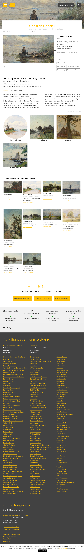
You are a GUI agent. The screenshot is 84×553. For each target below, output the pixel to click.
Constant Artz (34, 357)
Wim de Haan (61, 416)
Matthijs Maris (8, 432)
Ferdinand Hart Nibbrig (38, 408)
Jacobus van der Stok (10, 480)
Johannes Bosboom (9, 364)
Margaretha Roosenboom (11, 458)
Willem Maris (7, 434)
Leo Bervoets (61, 379)
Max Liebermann (35, 432)
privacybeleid (63, 548)
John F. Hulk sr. (8, 383)
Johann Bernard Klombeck (12, 405)
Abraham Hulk (8, 381)
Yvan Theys (60, 467)
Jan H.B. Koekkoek (9, 414)
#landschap (61, 70)
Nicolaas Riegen (8, 443)
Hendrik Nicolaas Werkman (66, 482)
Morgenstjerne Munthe (38, 449)
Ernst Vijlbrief (61, 469)
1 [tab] (26, 64)
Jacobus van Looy (35, 443)
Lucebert (60, 443)
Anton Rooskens (62, 463)
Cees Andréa (61, 359)
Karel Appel (61, 366)
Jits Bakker (33, 366)
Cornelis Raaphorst (36, 456)
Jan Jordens (60, 432)
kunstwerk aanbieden (11, 529)
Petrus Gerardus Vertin (11, 487)
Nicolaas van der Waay (37, 482)
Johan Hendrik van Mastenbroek (40, 447)
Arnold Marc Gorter (36, 401)
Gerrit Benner (61, 375)
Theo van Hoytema (36, 421)
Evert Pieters (34, 452)
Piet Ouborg (61, 456)
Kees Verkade (34, 474)
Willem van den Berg (37, 368)
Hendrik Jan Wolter (36, 489)
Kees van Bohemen (63, 388)
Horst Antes (61, 361)
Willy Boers (60, 383)
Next (55, 50)
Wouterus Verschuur (10, 485)
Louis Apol (6, 359)
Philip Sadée (7, 460)
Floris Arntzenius (35, 359)
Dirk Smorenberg (36, 465)
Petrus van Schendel (10, 467)
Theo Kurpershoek (63, 436)
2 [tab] (29, 64)
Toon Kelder (34, 427)
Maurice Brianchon (63, 392)
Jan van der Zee (62, 491)
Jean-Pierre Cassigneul (37, 383)
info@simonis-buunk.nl (10, 522)
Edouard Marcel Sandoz (38, 458)
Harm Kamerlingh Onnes (38, 425)
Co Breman (33, 381)
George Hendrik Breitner (38, 379)
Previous (2, 50)
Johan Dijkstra (61, 403)
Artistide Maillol (35, 434)
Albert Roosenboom (10, 454)
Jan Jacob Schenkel (9, 469)
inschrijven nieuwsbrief (11, 527)
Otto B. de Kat (61, 434)
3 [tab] (31, 64)
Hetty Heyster (35, 414)
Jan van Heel (61, 421)
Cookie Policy (7, 539)
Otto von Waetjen (63, 476)
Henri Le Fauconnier (63, 410)
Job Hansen (60, 419)
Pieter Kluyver (8, 408)
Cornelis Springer (9, 478)
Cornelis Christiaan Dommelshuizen (15, 368)
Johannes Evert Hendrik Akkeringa (14, 357)
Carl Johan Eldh (35, 390)
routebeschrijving (61, 299)
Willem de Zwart (36, 493)
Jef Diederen (61, 405)
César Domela (61, 408)
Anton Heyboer (62, 425)
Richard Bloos (34, 372)
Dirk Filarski (34, 397)
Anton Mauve (7, 436)
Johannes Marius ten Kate (11, 397)
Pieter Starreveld (36, 467)
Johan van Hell (35, 412)
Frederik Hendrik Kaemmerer (40, 445)
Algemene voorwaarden (11, 535)
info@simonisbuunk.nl (22, 299)
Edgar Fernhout (35, 394)
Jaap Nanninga (61, 452)
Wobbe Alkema (62, 357)
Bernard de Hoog (36, 416)
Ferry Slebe (60, 465)
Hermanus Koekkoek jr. (11, 419)
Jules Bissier (61, 381)
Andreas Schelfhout (10, 465)
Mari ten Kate (7, 394)
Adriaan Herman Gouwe (65, 414)
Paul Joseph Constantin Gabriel (13, 377)
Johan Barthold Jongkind (11, 388)
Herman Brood (61, 394)
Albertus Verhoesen (10, 482)
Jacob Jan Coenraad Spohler (12, 476)
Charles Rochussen (9, 445)
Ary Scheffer (7, 463)
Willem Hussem (62, 430)
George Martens (62, 445)
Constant (60, 399)
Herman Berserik (62, 377)
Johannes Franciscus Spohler (12, 471)
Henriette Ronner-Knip (11, 452)
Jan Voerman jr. (35, 476)
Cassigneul (60, 397)
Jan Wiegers (61, 487)
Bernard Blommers (9, 366)
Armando (60, 368)
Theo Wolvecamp (62, 489)
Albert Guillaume (36, 403)
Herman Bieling (35, 370)
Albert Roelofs (8, 447)
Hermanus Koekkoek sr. (11, 416)
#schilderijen (61, 66)
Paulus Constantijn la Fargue (13, 375)
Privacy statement (9, 537)
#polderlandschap (73, 70)
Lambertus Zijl (35, 491)
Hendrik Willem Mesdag (11, 438)
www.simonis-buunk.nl (10, 520)
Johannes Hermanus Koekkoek (13, 412)
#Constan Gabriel (63, 63)
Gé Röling (60, 460)
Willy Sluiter (34, 460)
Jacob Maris (7, 430)
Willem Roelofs (8, 449)
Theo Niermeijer (35, 441)
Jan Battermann (62, 372)
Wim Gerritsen (62, 412)
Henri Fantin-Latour (36, 392)
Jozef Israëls (7, 386)
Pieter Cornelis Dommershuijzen (14, 370)
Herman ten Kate (9, 392)
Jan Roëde (60, 458)
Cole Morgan (61, 449)
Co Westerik (61, 485)
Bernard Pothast (8, 441)
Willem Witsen (35, 487)
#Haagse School (73, 66)
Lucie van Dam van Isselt (38, 386)
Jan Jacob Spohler (9, 474)
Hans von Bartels (62, 370)
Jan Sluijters (34, 463)
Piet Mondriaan (35, 438)
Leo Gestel (33, 399)
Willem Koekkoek (9, 423)
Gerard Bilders (8, 361)
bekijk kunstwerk (8, 200)
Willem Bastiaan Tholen (38, 469)
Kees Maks (33, 436)
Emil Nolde (60, 454)
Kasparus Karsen (8, 390)
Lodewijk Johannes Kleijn (11, 399)
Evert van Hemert (36, 410)
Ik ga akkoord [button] (42, 550)
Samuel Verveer (8, 489)
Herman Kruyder (35, 430)
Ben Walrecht (61, 480)
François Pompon (35, 454)
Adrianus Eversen (9, 372)
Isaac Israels (34, 423)
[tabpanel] (28, 49)
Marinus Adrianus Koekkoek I (13, 421)
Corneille (60, 401)
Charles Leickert (8, 425)
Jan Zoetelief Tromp (10, 493)
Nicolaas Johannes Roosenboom (13, 456)
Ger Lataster (61, 441)
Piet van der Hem (36, 419)
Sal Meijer (60, 447)
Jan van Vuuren (62, 474)
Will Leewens (61, 438)
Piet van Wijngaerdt (37, 485)
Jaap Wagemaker (62, 478)
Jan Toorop (33, 471)
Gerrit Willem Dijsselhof (38, 388)
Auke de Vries (61, 471)
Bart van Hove (8, 379)
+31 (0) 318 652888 (43, 299)
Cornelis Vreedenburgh (38, 480)
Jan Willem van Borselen (38, 377)
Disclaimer (6, 541)
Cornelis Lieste (8, 427)
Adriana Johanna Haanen (38, 405)
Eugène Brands (62, 390)
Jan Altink (60, 364)
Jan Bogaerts (34, 375)
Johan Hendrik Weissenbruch (13, 491)
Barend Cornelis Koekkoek (12, 410)
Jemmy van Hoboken (63, 427)
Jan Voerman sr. (35, 478)
